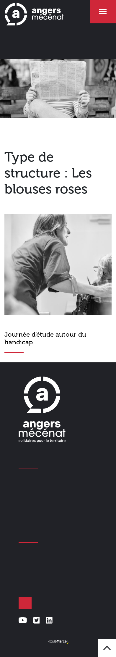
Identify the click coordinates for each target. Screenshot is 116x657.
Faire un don (25, 603)
